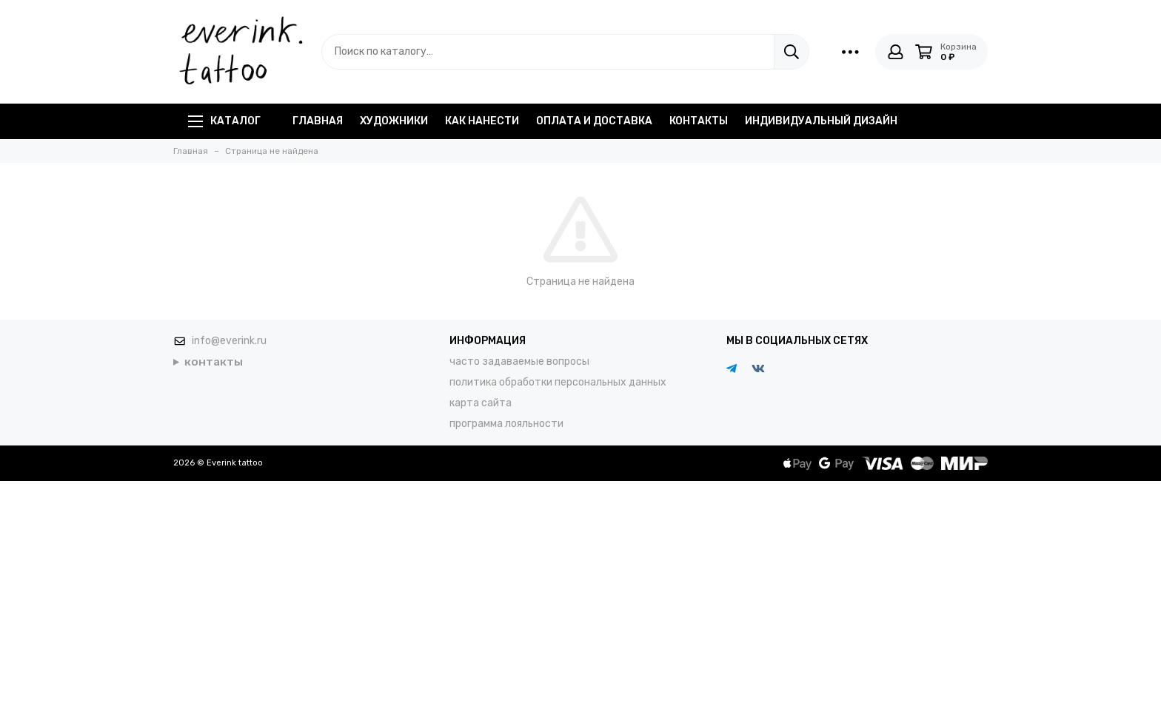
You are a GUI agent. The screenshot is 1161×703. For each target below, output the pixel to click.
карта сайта (480, 403)
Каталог (224, 121)
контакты (698, 121)
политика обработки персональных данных (557, 382)
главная (317, 121)
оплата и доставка (594, 121)
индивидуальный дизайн (821, 121)
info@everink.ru (229, 340)
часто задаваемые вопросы (519, 361)
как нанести (482, 121)
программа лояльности (506, 423)
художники (394, 121)
